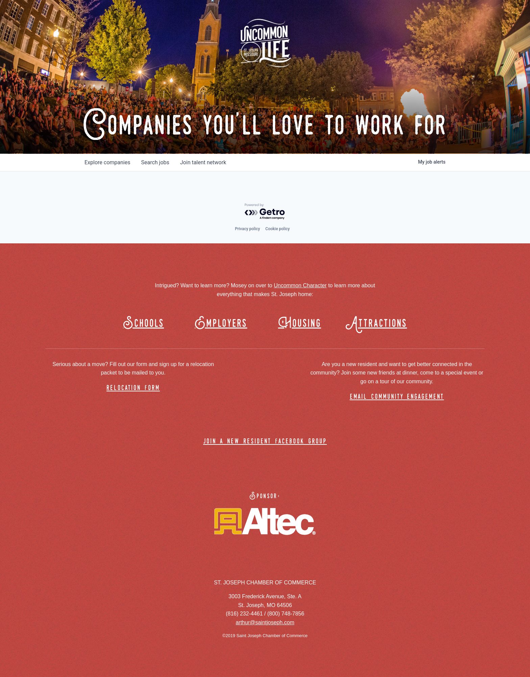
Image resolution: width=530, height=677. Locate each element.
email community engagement (397, 397)
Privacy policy (247, 228)
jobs (155, 162)
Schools (143, 323)
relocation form (133, 388)
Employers (221, 323)
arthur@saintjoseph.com (265, 622)
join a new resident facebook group (265, 441)
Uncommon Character (300, 285)
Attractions (379, 323)
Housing (299, 323)
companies (107, 162)
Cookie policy (277, 228)
